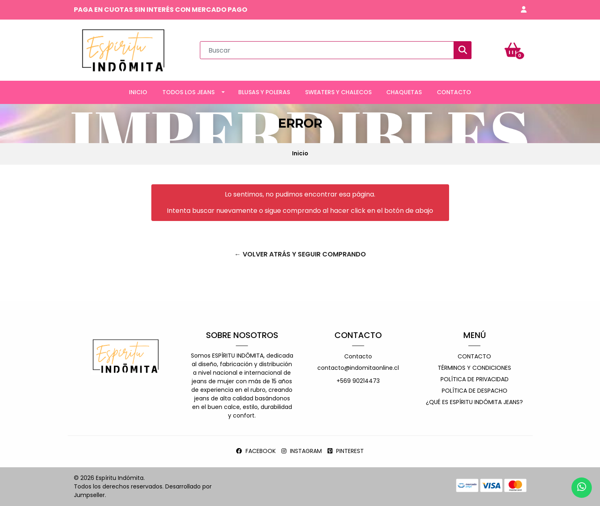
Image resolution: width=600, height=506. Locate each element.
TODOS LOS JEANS (188, 92)
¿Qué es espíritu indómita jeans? (474, 402)
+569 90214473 (358, 381)
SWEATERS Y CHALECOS (338, 92)
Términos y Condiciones (474, 368)
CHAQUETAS (404, 92)
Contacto (358, 356)
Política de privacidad (475, 379)
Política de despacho (474, 391)
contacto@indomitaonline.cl (358, 368)
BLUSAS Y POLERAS (264, 92)
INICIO (138, 92)
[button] (524, 10)
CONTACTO (454, 92)
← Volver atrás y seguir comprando (300, 254)
